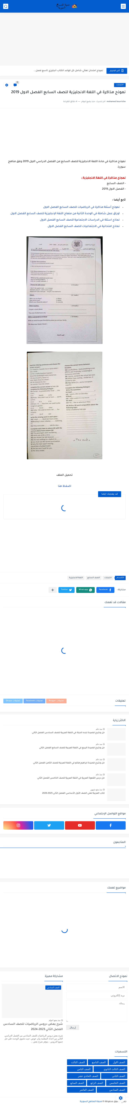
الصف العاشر (87, 1089)
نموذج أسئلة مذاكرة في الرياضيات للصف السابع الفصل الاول (81, 207)
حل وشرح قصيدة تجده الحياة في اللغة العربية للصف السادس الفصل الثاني (68, 733)
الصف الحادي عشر (88, 1076)
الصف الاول (119, 1062)
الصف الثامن (84, 1069)
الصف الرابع (97, 1082)
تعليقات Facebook (34, 701)
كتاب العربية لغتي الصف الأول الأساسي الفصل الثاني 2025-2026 (73, 793)
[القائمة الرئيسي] (123, 6)
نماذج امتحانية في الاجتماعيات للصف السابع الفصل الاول (84, 226)
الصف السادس (117, 1089)
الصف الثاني (118, 1076)
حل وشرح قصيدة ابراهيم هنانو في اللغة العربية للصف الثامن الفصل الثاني (69, 763)
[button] (105, 590)
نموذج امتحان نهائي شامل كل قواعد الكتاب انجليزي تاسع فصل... (68, 70)
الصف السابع (93, 578)
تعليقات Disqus (13, 701)
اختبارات (119, 85)
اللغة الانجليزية (76, 578)
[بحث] (5, 6)
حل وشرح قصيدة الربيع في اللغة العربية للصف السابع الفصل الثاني (72, 748)
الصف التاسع (99, 1062)
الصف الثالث (78, 1062)
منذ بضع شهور (96, 789)
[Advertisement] (64, 39)
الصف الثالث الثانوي (114, 1069)
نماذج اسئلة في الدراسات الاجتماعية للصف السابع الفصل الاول (80, 220)
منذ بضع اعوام (54, 1020)
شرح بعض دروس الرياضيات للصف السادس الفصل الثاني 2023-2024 (33, 1027)
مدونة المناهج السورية (91, 1101)
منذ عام (99, 729)
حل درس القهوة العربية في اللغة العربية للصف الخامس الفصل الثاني (71, 778)
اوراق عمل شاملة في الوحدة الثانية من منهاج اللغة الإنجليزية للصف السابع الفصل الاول (65, 213)
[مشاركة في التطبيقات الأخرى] (53, 590)
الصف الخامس (117, 1082)
